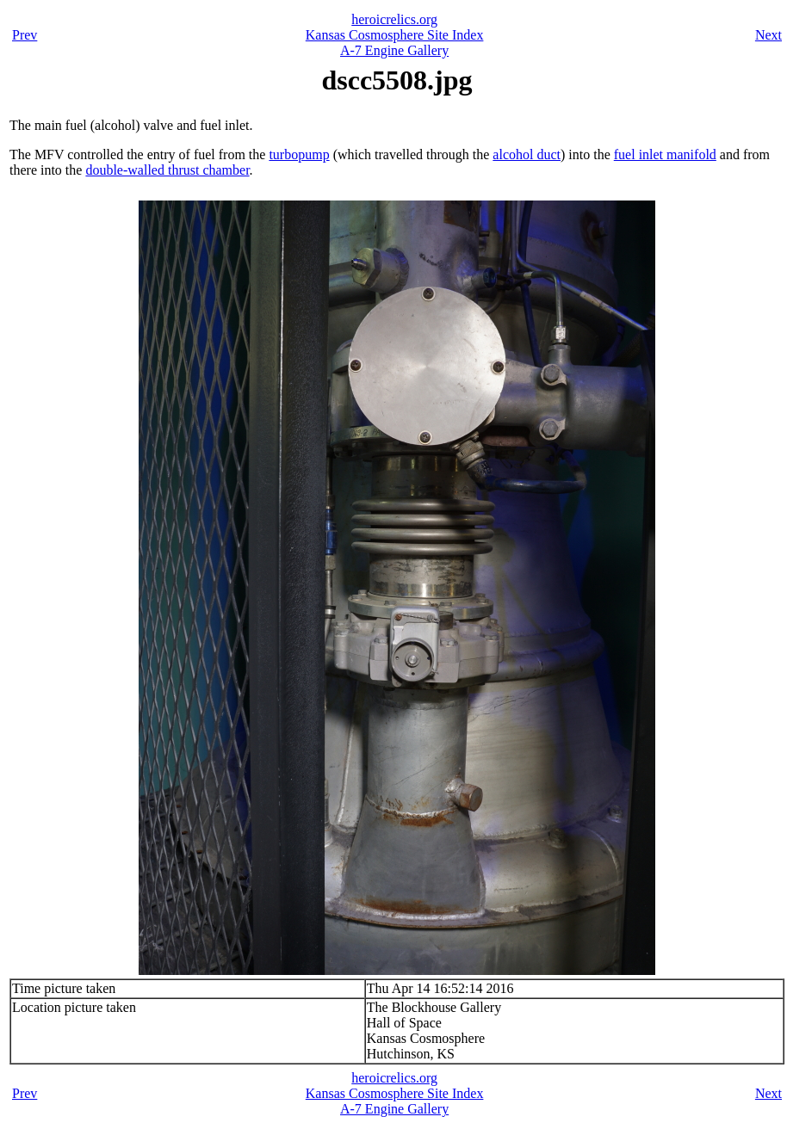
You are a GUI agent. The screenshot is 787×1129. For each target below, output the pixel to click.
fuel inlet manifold (665, 154)
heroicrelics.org (394, 19)
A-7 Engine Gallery (394, 50)
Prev (24, 35)
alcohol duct (527, 154)
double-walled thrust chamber (167, 170)
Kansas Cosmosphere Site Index (395, 35)
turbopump (299, 154)
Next (768, 35)
